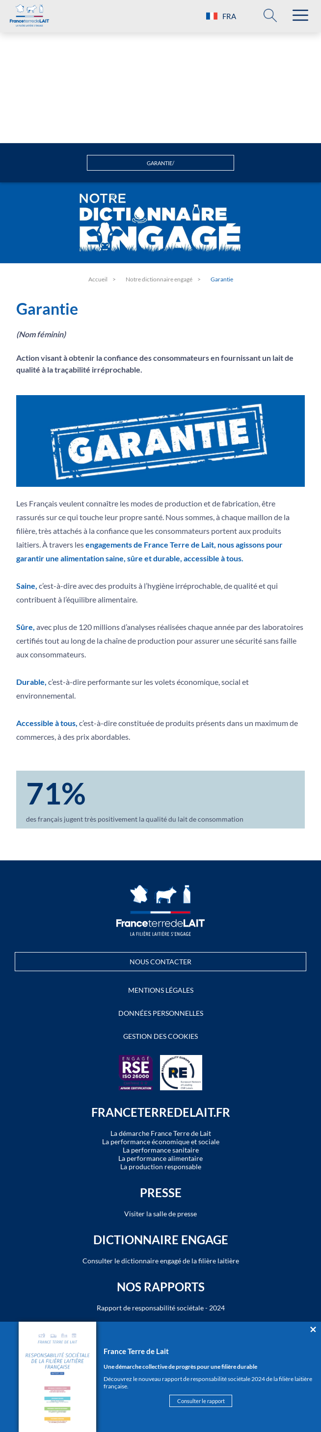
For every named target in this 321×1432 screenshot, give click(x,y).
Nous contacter (160, 961)
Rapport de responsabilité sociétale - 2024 (161, 1308)
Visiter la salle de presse (160, 1213)
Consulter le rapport (201, 1401)
